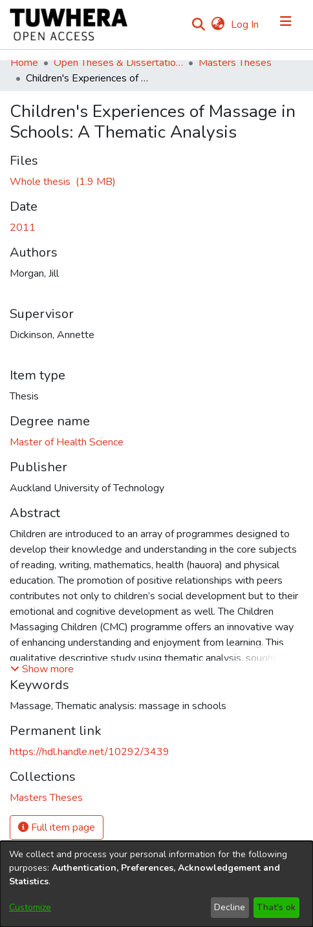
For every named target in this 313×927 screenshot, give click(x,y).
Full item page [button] (56, 827)
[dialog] (156, 884)
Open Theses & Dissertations (118, 63)
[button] (42, 669)
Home (24, 63)
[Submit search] (198, 24)
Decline (229, 907)
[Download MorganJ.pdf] (63, 182)
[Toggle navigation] (285, 24)
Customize (30, 907)
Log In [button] (245, 24)
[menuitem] (218, 24)
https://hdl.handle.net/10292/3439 (89, 752)
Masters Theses (235, 63)
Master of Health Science (67, 442)
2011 (23, 227)
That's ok (276, 907)
